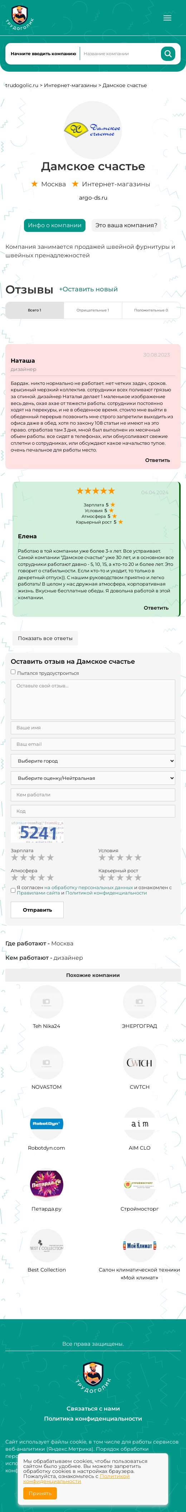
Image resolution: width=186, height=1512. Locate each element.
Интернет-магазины (70, 85)
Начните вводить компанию (43, 53)
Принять (40, 1493)
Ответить (157, 460)
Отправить (37, 910)
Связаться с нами (93, 1408)
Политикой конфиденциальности (76, 1478)
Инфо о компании (55, 225)
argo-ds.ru (93, 197)
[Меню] (167, 18)
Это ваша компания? (126, 225)
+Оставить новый (88, 289)
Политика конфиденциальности (93, 1418)
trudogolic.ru (21, 85)
